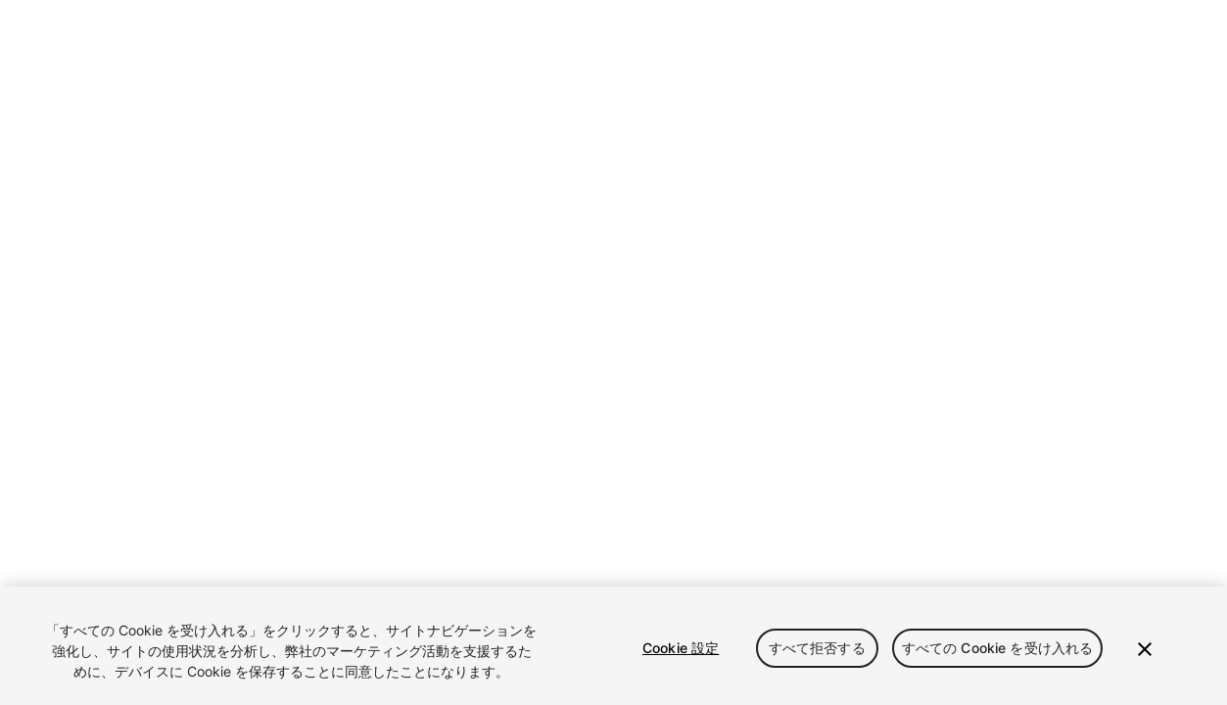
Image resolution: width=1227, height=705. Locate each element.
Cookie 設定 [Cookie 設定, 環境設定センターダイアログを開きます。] (680, 647)
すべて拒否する (817, 647)
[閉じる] (1144, 649)
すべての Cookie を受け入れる (998, 647)
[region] (613, 646)
